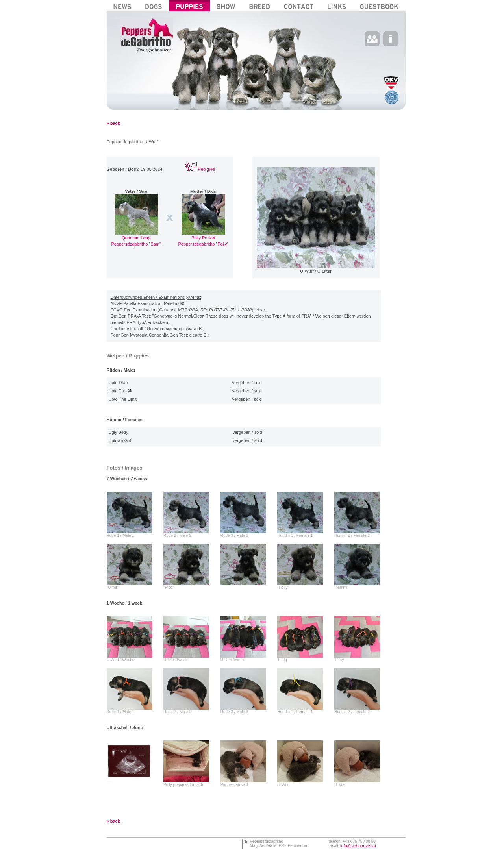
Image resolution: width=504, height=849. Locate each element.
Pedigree (200, 169)
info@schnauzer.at (358, 845)
